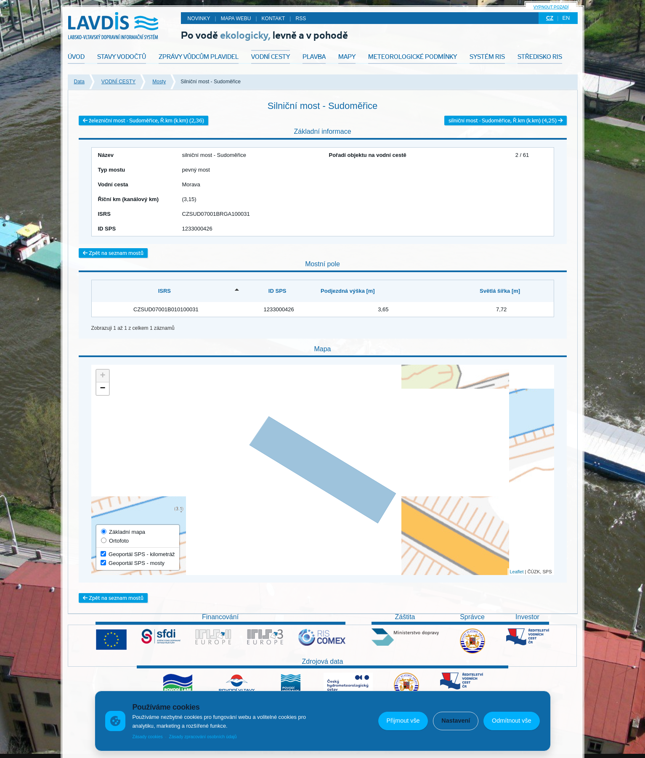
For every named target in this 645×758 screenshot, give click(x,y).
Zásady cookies (147, 736)
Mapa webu (236, 18)
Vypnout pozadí (551, 7)
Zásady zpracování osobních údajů (202, 736)
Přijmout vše (402, 720)
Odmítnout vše (511, 720)
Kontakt (273, 18)
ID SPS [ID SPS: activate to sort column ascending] (277, 291)
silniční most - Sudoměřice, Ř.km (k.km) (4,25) (506, 120)
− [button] (102, 388)
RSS (300, 18)
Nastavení (455, 720)
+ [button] (102, 376)
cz (549, 18)
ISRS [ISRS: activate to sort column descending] (164, 291)
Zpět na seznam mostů (113, 253)
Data (79, 82)
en (566, 18)
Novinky (199, 18)
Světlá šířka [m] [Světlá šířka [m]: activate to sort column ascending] (500, 291)
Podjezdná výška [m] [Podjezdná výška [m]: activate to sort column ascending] (348, 291)
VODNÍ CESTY (118, 82)
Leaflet (516, 571)
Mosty (159, 82)
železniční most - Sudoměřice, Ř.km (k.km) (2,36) (143, 120)
